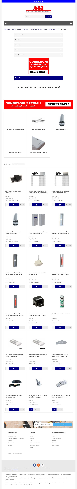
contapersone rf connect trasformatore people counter (37, 314)
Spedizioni (11, 443)
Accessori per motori (15, 152)
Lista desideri (55, 445)
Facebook (34, 465)
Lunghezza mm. (20, 55)
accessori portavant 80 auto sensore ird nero (13, 396)
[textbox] (35, 16)
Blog (31, 440)
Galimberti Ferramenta (15, 454)
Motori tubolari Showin (61, 129)
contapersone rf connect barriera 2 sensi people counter (38, 232)
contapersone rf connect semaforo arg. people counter (60, 273)
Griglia (69, 164)
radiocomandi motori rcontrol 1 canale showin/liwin (14, 355)
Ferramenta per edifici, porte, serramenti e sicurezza (34, 29)
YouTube (42, 465)
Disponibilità (19, 35)
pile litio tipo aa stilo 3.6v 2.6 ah (61, 314)
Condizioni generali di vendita (16, 438)
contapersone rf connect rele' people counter (37, 273)
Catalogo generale (16, 29)
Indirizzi (54, 440)
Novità (31, 447)
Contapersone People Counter (38, 152)
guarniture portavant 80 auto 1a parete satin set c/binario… (61, 191)
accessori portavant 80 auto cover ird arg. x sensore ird (60, 355)
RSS (38, 465)
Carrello (54, 443)
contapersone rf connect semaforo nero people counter (14, 314)
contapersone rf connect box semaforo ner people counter (14, 273)
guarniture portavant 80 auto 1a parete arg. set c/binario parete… (38, 191)
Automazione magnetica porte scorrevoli (14, 191)
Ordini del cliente (56, 438)
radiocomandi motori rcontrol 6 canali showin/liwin (38, 355)
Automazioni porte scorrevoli (15, 129)
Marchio (17, 40)
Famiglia (17, 45)
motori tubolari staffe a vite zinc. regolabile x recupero (38, 396)
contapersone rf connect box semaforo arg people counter (60, 232)
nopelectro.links (37, 1)
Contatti (10, 445)
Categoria (18, 50)
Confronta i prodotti (35, 445)
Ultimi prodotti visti (35, 443)
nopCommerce (14, 469)
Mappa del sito (12, 436)
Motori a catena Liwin (38, 129)
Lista (72, 164)
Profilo (53, 436)
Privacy (10, 440)
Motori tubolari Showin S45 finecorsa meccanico (13, 232)
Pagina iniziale (7, 29)
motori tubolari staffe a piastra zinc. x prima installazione (61, 396)
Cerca (31, 436)
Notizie (32, 438)
